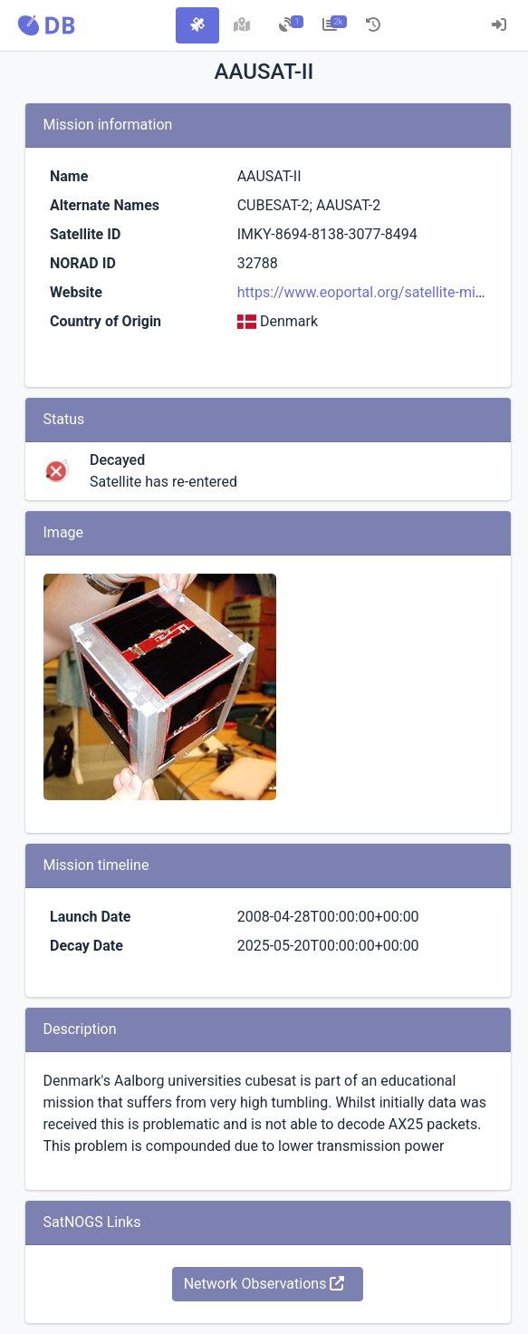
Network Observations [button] (264, 1283)
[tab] (197, 25)
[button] (46, 25)
